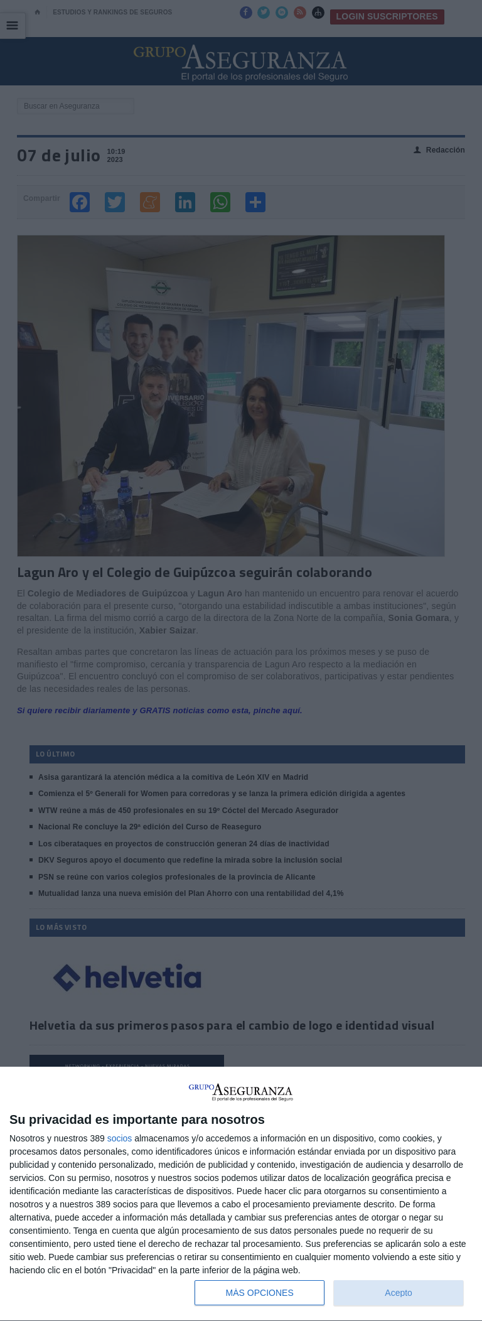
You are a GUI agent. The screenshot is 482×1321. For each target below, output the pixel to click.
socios (119, 1138)
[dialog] (241, 1194)
